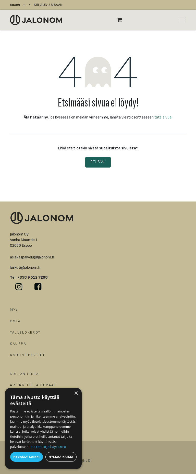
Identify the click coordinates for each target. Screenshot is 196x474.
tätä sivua (163, 117)
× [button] (76, 393)
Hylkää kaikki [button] (61, 457)
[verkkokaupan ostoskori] (122, 20)
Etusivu (98, 162)
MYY (14, 309)
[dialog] (43, 428)
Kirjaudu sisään (48, 5)
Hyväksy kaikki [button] (26, 457)
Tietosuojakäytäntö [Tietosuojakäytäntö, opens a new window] (48, 447)
